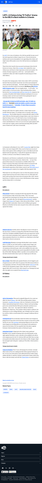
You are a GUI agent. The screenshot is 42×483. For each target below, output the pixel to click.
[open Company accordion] (21, 463)
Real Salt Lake (25, 270)
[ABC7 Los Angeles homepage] (5, 2)
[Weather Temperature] (35, 2)
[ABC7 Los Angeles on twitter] (6, 468)
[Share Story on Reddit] (10, 26)
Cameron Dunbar (8, 350)
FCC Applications (4, 479)
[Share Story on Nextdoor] (13, 26)
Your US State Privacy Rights (6, 478)
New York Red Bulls (14, 92)
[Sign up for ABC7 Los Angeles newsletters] (13, 468)
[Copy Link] (20, 26)
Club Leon (32, 264)
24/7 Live (10, 2)
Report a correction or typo (8, 380)
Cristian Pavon (7, 318)
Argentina (16, 322)
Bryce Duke (6, 261)
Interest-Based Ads (22, 478)
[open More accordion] (21, 459)
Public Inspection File (32, 478)
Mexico (13, 300)
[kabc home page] (3, 447)
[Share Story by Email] (16, 26)
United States (25, 357)
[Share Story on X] (6, 26)
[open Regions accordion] (21, 456)
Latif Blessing (7, 242)
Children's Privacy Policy (30, 476)
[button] (1, 1)
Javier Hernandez (8, 298)
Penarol (11, 201)
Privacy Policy (3, 476)
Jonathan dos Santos (14, 302)
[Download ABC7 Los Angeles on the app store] (4, 472)
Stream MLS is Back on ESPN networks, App (15, 101)
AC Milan (32, 165)
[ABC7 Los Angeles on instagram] (9, 468)
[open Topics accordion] (21, 452)
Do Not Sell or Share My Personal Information (16, 476)
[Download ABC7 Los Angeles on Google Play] (12, 472)
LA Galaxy (21, 68)
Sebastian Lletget (8, 331)
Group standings (11, 107)
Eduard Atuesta (7, 229)
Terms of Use (15, 478)
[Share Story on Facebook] (3, 26)
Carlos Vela (27, 147)
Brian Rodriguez (27, 199)
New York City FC (26, 92)
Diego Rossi (6, 193)
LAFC (5, 55)
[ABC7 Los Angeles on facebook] (2, 468)
